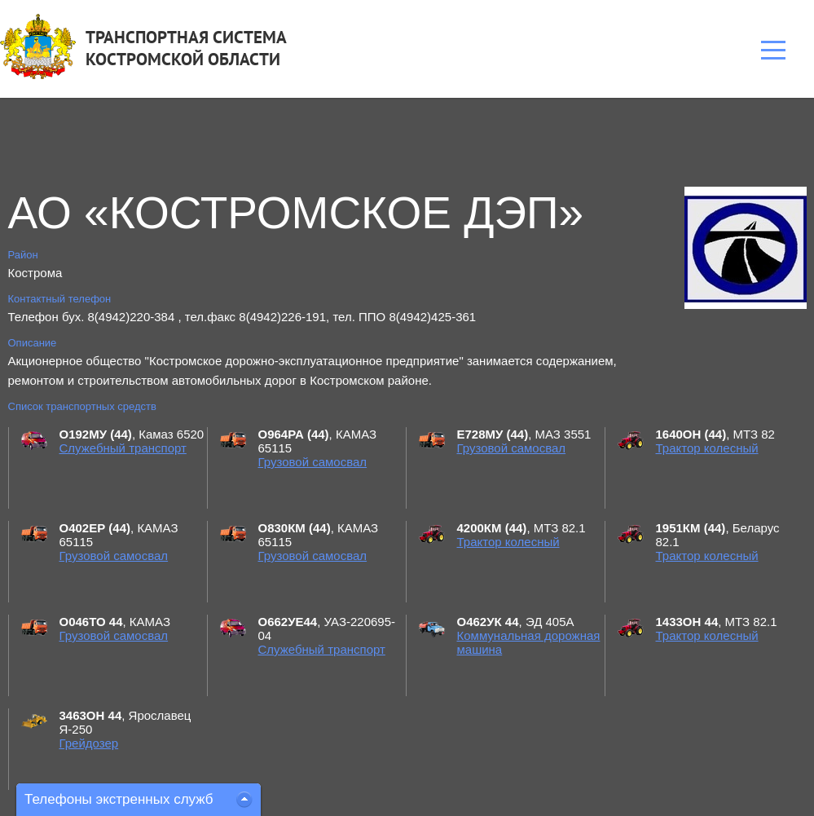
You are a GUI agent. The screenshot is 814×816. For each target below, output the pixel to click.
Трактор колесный (707, 448)
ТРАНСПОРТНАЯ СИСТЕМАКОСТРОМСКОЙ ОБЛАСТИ (186, 48)
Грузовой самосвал (312, 462)
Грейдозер (89, 743)
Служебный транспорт (123, 448)
